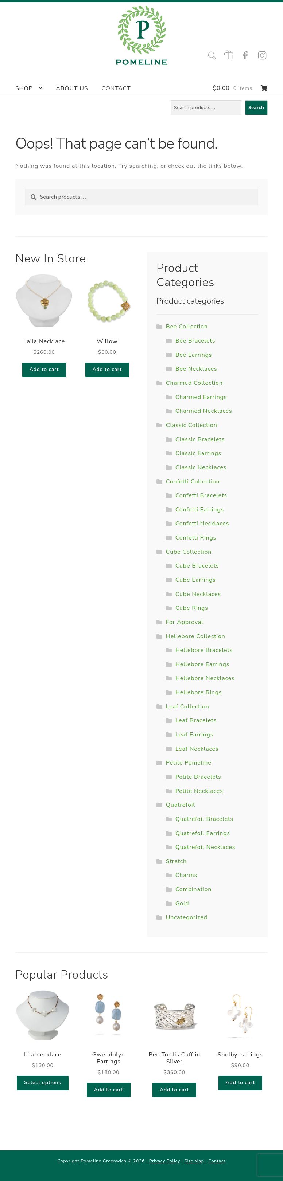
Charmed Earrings (201, 397)
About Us (72, 88)
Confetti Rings (195, 538)
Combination (193, 889)
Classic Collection (191, 425)
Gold (182, 904)
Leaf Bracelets (196, 720)
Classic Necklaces (201, 467)
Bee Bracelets (195, 341)
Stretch (176, 861)
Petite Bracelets (198, 777)
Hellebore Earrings (202, 664)
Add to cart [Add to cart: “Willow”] (107, 369)
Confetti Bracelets (201, 495)
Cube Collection (189, 552)
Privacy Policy (164, 1161)
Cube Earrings (195, 580)
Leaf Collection (187, 707)
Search (256, 107)
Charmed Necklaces (203, 411)
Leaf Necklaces (197, 749)
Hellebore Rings (198, 692)
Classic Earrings (198, 453)
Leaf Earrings (194, 735)
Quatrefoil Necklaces (205, 847)
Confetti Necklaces (202, 524)
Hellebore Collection (195, 636)
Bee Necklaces (196, 369)
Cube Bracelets (197, 566)
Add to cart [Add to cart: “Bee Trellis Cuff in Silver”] (174, 1089)
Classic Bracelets (200, 439)
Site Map (194, 1161)
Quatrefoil (180, 805)
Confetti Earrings (199, 510)
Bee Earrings (193, 355)
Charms (186, 875)
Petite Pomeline (189, 763)
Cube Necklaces (198, 594)
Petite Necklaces (199, 791)
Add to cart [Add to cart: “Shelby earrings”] (240, 1082)
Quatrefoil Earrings (202, 833)
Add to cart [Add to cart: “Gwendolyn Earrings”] (108, 1089)
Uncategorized (187, 917)
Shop (24, 88)
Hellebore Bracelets (204, 650)
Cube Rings (191, 608)
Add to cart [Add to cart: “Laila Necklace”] (44, 369)
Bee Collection (187, 327)
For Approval (184, 622)
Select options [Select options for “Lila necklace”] (42, 1082)
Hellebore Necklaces (205, 678)
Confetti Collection (193, 482)
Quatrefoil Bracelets (204, 819)
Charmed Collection (194, 383)
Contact (116, 88)
